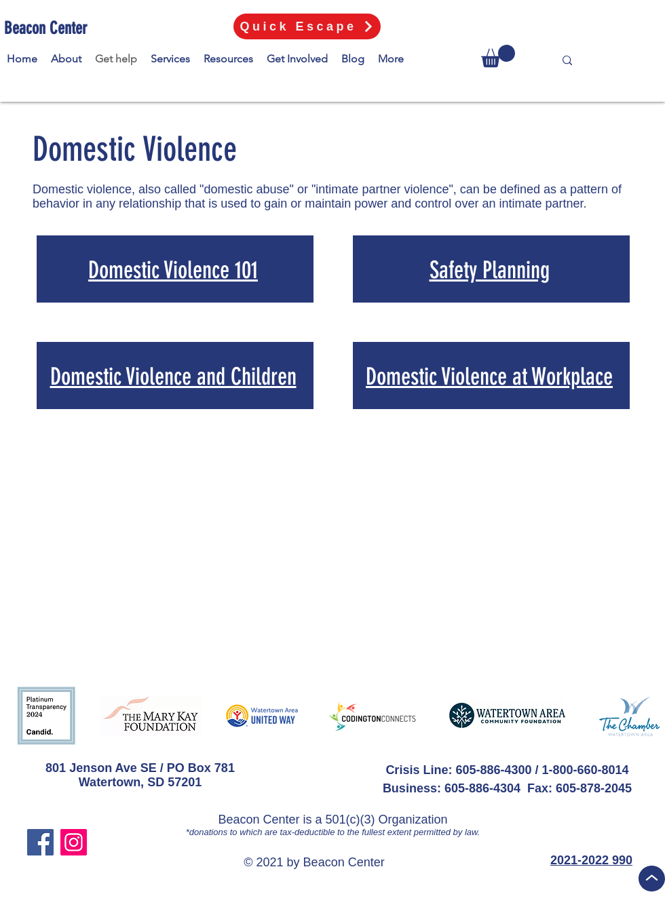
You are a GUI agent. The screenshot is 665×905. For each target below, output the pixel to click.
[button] (498, 56)
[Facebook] (40, 842)
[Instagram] (73, 842)
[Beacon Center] (47, 28)
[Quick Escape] (307, 26)
